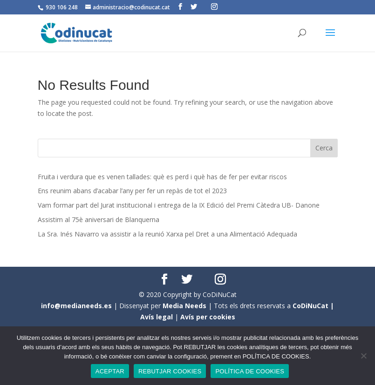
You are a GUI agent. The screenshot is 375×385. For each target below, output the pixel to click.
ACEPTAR (109, 371)
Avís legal (156, 316)
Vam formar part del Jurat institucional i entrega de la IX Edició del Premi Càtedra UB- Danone (179, 205)
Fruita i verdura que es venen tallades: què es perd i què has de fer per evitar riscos (162, 176)
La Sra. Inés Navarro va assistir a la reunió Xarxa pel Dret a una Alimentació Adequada (167, 234)
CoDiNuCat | (313, 305)
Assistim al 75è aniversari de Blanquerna (98, 219)
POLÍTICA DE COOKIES (249, 371)
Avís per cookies (207, 316)
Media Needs (184, 305)
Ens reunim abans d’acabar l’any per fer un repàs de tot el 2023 (132, 190)
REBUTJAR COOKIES (169, 371)
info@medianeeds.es (76, 305)
